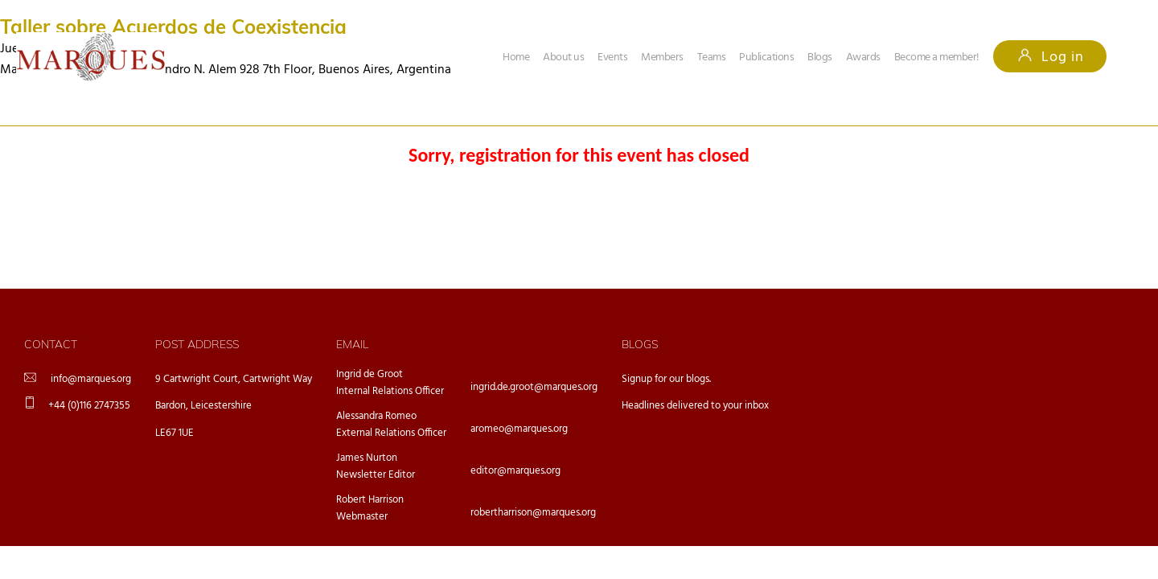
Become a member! (936, 57)
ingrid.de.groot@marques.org (533, 387)
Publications (766, 57)
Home (516, 57)
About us (563, 57)
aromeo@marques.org (519, 429)
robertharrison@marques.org (533, 512)
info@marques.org (91, 379)
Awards (863, 57)
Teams (711, 57)
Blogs (819, 57)
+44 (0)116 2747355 (89, 405)
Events (612, 57)
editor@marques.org (515, 470)
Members (662, 57)
